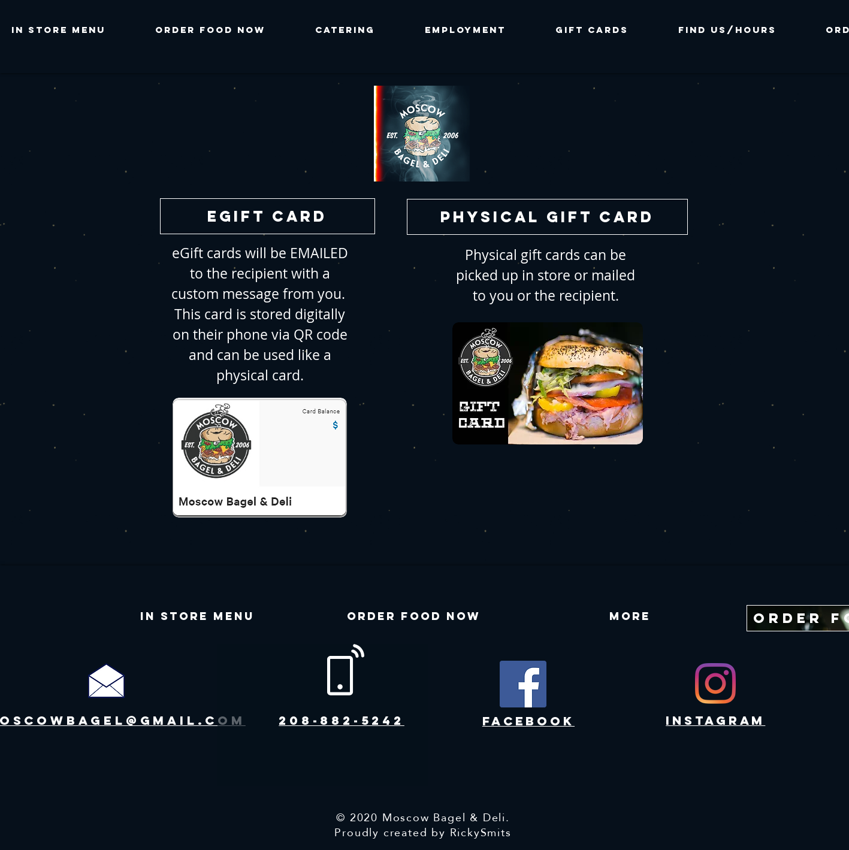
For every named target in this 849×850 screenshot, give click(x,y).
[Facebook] (523, 684)
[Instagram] (715, 683)
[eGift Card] (267, 216)
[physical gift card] (547, 217)
